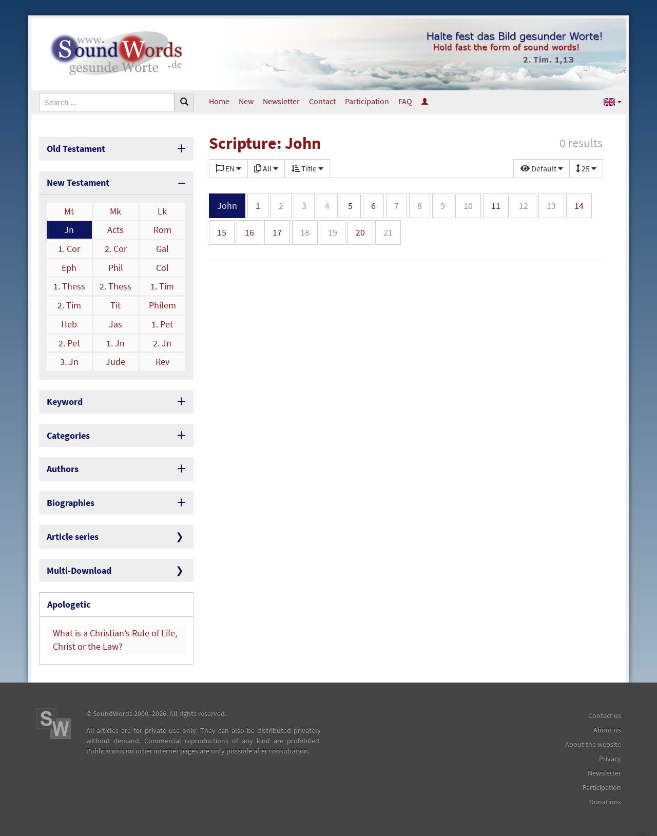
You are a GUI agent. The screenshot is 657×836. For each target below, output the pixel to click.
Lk (162, 211)
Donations (605, 801)
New (246, 101)
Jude (115, 361)
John (227, 205)
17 (277, 232)
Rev (162, 361)
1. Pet (162, 324)
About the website (593, 744)
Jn (69, 230)
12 (523, 205)
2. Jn (162, 343)
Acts (115, 230)
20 (360, 232)
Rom (162, 230)
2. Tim (69, 305)
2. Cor (116, 249)
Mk (115, 211)
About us (607, 729)
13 (551, 205)
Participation (367, 101)
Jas (115, 324)
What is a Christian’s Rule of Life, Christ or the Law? (115, 639)
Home (219, 101)
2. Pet (69, 343)
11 (495, 205)
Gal (162, 249)
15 (221, 232)
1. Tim (162, 286)
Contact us (604, 715)
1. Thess (69, 286)
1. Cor (69, 249)
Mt (69, 211)
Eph (69, 268)
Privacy (610, 758)
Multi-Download (79, 570)
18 (305, 232)
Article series (73, 536)
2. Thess (115, 286)
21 (388, 232)
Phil (115, 268)
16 (249, 232)
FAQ (405, 101)
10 (468, 205)
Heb (69, 324)
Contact (322, 101)
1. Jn (115, 343)
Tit (115, 305)
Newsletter (281, 101)
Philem (162, 305)
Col (162, 268)
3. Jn (69, 361)
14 (579, 205)
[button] (613, 101)
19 (332, 232)
